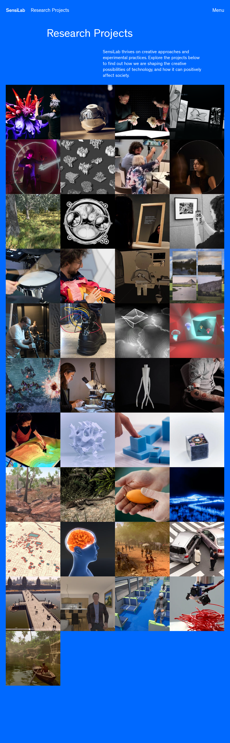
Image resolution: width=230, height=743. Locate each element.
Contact (50, 729)
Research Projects (50, 10)
